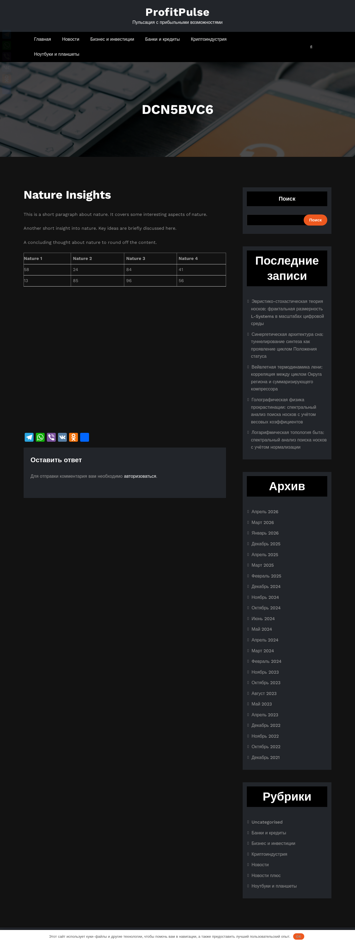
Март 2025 (263, 565)
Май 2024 (262, 629)
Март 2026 (263, 522)
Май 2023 (262, 704)
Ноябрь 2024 (265, 597)
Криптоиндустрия (209, 39)
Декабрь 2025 (266, 543)
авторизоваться (140, 476)
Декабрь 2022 (266, 725)
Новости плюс (266, 875)
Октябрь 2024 (266, 607)
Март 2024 (263, 650)
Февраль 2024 (267, 661)
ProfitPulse (177, 12)
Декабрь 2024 (266, 586)
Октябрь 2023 (266, 682)
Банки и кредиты (162, 39)
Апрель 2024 (265, 640)
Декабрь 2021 (266, 757)
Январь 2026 (265, 533)
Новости (70, 39)
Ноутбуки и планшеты (56, 54)
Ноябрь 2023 (265, 672)
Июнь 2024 (263, 618)
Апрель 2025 (265, 554)
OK (298, 936)
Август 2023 (264, 693)
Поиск (287, 198)
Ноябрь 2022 (265, 736)
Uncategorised (267, 822)
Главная (42, 39)
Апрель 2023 (265, 714)
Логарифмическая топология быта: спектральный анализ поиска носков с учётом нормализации (289, 440)
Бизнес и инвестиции (112, 39)
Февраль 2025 (266, 576)
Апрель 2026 (265, 511)
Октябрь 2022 (266, 746)
